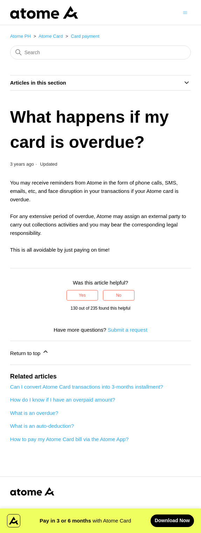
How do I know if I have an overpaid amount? (62, 400)
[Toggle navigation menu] (185, 12)
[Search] (100, 52)
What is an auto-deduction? (42, 426)
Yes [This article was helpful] (82, 295)
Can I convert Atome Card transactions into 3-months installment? (86, 387)
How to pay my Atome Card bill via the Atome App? (69, 439)
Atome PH (20, 36)
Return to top (29, 352)
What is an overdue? (34, 413)
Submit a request (127, 330)
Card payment (85, 36)
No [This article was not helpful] (118, 295)
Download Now (172, 520)
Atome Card (51, 36)
